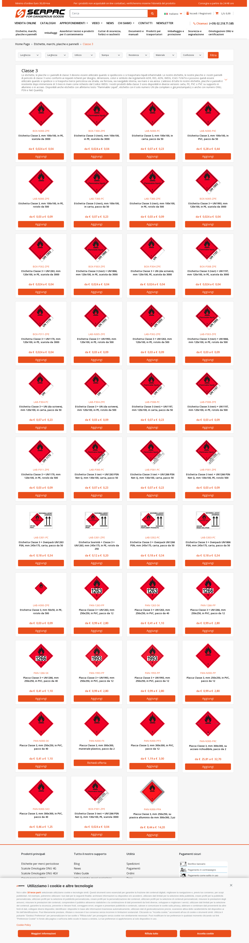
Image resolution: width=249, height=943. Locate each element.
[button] (231, 885)
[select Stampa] (110, 55)
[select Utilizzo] (83, 55)
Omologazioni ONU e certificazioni (221, 33)
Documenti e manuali (136, 33)
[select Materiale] (165, 55)
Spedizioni (133, 864)
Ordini (130, 873)
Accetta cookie (205, 933)
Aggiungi (41, 156)
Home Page (22, 44)
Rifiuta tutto (151, 933)
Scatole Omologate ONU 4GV (39, 873)
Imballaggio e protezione (176, 33)
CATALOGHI (48, 23)
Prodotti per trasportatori (154, 33)
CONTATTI (145, 23)
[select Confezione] (192, 55)
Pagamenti (133, 868)
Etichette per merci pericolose (40, 864)
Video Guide (81, 873)
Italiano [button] (171, 14)
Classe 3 (88, 44)
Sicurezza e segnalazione (196, 33)
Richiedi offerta (96, 763)
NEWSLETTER (164, 23)
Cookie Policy (24, 925)
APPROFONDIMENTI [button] (73, 23)
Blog (77, 864)
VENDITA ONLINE (25, 23)
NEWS (110, 23)
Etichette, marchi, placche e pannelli (26, 33)
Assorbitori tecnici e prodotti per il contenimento (77, 33)
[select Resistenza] (138, 55)
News (77, 868)
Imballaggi (51, 32)
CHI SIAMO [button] (125, 23)
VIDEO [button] (96, 23)
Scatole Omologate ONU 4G (38, 868)
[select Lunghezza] (29, 55)
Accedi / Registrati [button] (199, 13)
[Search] (109, 13)
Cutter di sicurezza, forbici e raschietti (109, 33)
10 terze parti (34, 892)
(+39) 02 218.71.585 (221, 23)
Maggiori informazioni (43, 933)
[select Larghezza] (56, 55)
